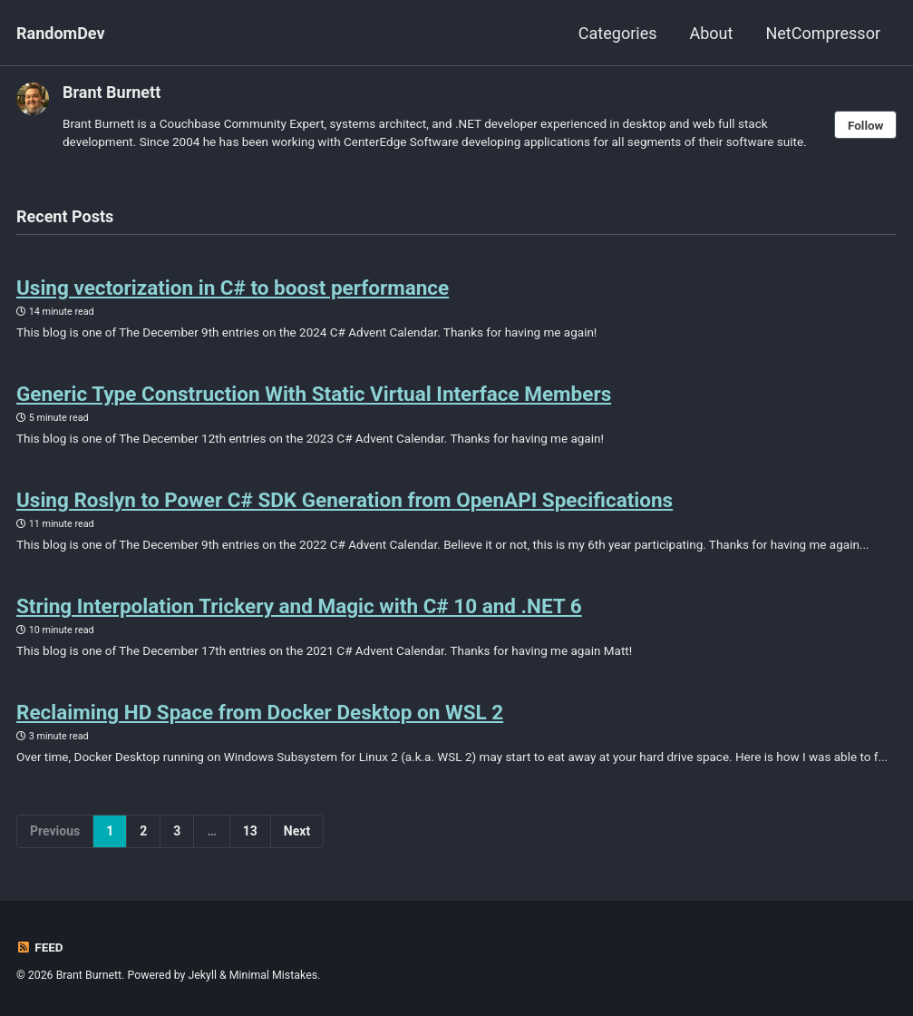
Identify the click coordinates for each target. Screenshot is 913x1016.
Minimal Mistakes (273, 975)
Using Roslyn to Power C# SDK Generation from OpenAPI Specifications (344, 500)
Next (297, 831)
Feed (39, 947)
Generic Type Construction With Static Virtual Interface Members (313, 393)
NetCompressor (822, 33)
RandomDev (60, 33)
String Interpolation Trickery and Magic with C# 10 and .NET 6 (299, 606)
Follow (866, 125)
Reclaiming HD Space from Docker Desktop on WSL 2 (259, 712)
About (711, 33)
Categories (617, 33)
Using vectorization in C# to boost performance (232, 287)
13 (250, 831)
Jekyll (202, 975)
